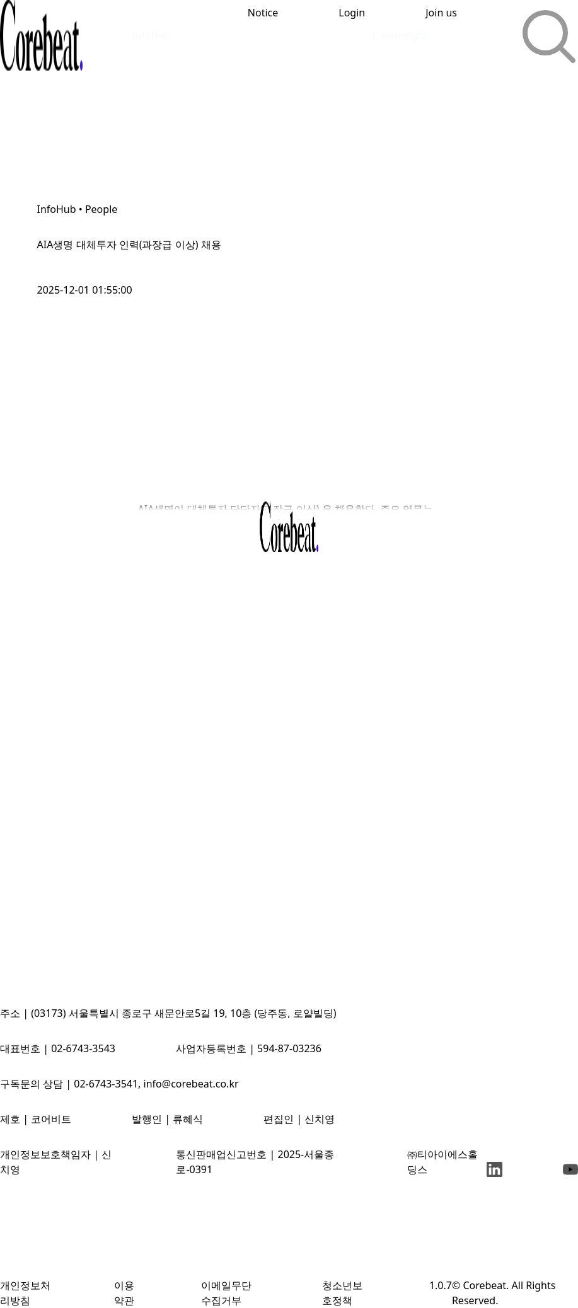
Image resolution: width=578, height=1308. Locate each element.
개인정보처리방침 (25, 1292)
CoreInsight (400, 35)
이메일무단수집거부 (226, 1292)
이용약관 (124, 1292)
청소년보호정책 (342, 1292)
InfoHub (151, 35)
